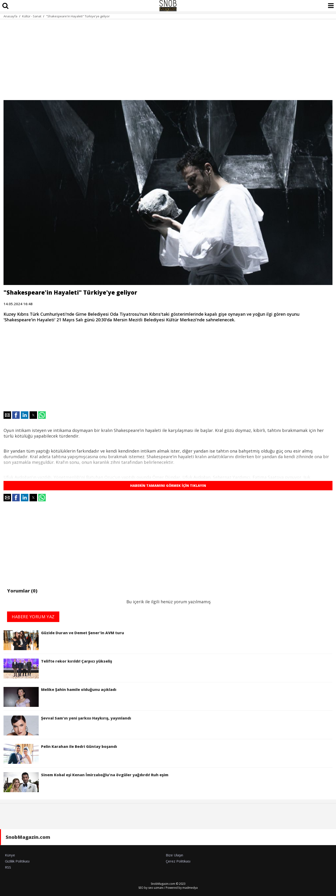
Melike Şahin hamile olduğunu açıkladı (60, 697)
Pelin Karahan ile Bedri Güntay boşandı (60, 754)
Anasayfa (10, 16)
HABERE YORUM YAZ (33, 616)
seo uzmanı (155, 888)
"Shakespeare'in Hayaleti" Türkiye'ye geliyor (78, 16)
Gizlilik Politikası (17, 861)
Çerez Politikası (178, 861)
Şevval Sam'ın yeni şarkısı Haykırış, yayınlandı (67, 725)
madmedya (190, 888)
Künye (10, 855)
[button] (7, 415)
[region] (168, 57)
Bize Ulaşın (174, 855)
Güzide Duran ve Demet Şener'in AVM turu (64, 640)
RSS (8, 867)
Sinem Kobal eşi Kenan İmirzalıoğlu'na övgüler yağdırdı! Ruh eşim (86, 782)
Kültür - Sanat (31, 16)
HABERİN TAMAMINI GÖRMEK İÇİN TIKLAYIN (168, 485)
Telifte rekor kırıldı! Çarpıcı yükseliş (58, 669)
